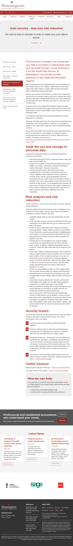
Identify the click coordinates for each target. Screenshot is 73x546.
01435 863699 (47, 12)
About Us (14, 16)
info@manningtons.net (60, 12)
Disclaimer (45, 510)
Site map (57, 507)
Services (23, 16)
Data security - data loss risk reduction (11, 83)
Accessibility (65, 507)
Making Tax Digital (32, 18)
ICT (41, 43)
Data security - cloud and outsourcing (10, 77)
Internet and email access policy (10, 107)
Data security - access (9, 66)
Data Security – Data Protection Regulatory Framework (9, 91)
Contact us (68, 16)
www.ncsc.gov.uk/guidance (61, 367)
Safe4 (70, 12)
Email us (62, 414)
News (59, 16)
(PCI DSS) (39, 267)
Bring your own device (9, 62)
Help (57, 510)
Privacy (52, 510)
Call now (62, 420)
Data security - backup (9, 71)
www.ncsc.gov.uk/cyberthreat (58, 371)
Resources (50, 17)
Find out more (8, 464)
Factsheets (41, 17)
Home (4, 16)
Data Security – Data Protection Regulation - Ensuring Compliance (9, 99)
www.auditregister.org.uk (43, 537)
